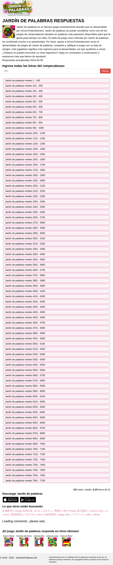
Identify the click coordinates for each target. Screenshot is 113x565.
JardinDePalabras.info (26, 558)
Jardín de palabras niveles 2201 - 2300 (25, 196)
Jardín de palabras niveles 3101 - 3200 (25, 243)
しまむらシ (47, 510)
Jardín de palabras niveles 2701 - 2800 (25, 222)
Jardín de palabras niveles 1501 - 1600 (25, 159)
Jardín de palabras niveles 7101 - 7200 (25, 454)
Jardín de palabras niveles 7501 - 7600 (25, 475)
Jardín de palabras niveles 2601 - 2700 (25, 217)
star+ (68, 514)
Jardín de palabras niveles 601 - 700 (23, 112)
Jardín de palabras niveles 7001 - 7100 (25, 449)
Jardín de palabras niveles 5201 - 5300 (25, 354)
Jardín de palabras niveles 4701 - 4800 (25, 328)
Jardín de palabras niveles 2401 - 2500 (25, 207)
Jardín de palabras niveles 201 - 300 (23, 91)
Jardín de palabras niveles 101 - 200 (23, 85)
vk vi (36, 510)
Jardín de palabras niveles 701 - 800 (23, 117)
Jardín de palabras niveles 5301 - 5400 (25, 359)
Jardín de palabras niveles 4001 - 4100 (25, 291)
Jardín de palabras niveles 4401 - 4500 (25, 312)
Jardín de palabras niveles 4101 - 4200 (25, 296)
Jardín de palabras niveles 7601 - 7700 (25, 480)
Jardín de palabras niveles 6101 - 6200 (25, 401)
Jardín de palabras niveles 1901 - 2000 (25, 180)
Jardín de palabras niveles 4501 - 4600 (25, 317)
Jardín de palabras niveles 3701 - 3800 (25, 275)
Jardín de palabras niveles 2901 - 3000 (25, 233)
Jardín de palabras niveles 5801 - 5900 (25, 386)
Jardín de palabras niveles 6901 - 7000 (25, 443)
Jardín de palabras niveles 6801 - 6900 (25, 438)
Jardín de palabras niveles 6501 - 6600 (25, 422)
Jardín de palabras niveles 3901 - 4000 (25, 286)
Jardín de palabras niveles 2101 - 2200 (25, 191)
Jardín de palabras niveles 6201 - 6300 (25, 407)
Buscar (105, 71)
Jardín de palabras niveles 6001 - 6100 (25, 396)
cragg (61, 514)
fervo (40, 514)
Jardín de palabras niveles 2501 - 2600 (25, 212)
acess (94, 510)
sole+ (88, 514)
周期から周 (60, 510)
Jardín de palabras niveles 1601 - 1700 (25, 164)
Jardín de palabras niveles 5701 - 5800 (25, 380)
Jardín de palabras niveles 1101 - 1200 (25, 138)
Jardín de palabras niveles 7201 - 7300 (25, 459)
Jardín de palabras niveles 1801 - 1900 (25, 175)
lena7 (7, 514)
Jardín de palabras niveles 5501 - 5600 (25, 370)
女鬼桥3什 (7, 510)
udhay (96, 514)
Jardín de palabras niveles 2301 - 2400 (25, 201)
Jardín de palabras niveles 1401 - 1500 (25, 154)
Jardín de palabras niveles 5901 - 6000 (25, 391)
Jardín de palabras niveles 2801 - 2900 (25, 228)
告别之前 (28, 510)
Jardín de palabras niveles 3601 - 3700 (25, 270)
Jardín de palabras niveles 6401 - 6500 (25, 417)
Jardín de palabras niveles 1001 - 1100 (25, 133)
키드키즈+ (30, 514)
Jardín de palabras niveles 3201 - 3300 (25, 249)
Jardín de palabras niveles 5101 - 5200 (25, 349)
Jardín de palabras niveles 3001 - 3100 (25, 238)
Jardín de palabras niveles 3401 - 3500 (25, 259)
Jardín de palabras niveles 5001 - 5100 (25, 343)
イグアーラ (78, 514)
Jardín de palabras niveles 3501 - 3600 (25, 264)
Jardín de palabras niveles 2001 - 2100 (25, 186)
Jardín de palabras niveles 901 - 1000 (24, 128)
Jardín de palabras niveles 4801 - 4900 (25, 333)
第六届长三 (83, 510)
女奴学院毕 (50, 514)
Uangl (18, 510)
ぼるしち (104, 510)
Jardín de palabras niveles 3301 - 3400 (25, 254)
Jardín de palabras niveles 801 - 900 (23, 122)
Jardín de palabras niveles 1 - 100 (22, 80)
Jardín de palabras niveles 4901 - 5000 (25, 338)
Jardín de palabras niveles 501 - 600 (23, 107)
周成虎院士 (17, 514)
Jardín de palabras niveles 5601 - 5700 (25, 375)
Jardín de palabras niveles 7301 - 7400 (25, 465)
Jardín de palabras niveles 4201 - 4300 (25, 301)
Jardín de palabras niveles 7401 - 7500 (25, 470)
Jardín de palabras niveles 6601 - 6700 (25, 428)
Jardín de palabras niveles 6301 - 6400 (25, 412)
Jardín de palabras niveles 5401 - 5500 (25, 365)
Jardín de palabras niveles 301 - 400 (23, 96)
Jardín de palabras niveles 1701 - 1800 (25, 170)
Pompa (72, 510)
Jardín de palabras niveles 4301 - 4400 (25, 307)
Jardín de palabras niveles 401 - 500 (23, 101)
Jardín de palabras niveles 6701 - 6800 (25, 433)
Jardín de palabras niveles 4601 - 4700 (25, 322)
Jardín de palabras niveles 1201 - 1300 (25, 143)
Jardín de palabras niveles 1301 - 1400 (25, 149)
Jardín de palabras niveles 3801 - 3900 (25, 280)
